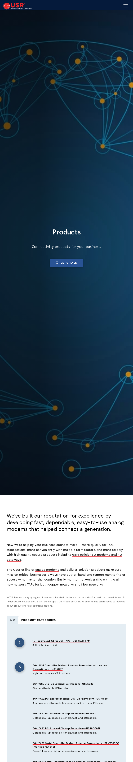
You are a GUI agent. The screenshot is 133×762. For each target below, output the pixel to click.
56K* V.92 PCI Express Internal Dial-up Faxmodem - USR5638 (70, 698)
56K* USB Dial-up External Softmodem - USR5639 (63, 683)
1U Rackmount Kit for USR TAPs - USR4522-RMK (61, 640)
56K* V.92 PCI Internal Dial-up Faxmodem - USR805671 (66, 728)
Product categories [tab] (38, 620)
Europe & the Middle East (62, 601)
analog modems (47, 570)
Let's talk (66, 262)
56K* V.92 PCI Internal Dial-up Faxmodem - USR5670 (65, 713)
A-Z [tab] (12, 620)
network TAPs (24, 584)
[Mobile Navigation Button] (125, 6)
